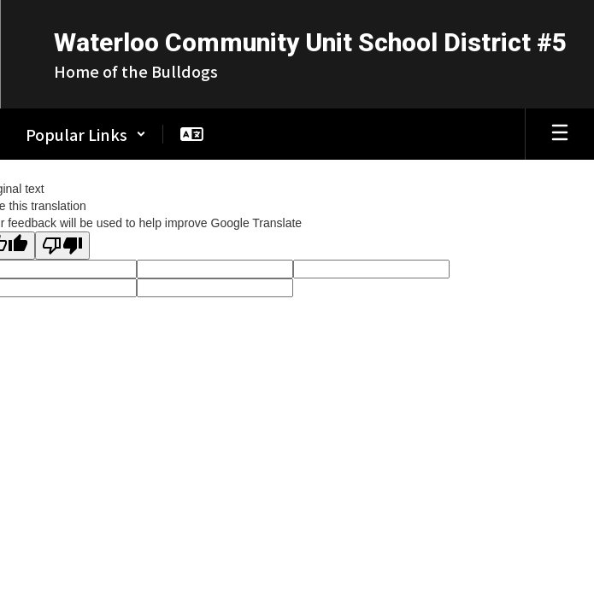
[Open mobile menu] (560, 134)
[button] (86, 134)
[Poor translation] (62, 245)
